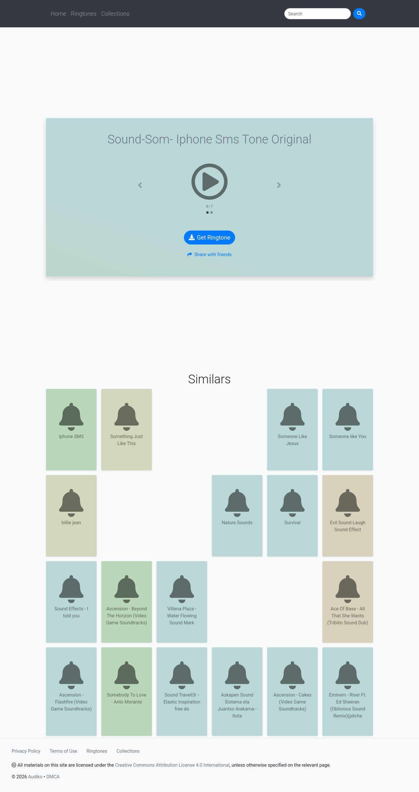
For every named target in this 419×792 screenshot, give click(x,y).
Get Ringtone (209, 237)
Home (58, 13)
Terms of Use (63, 751)
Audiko (35, 776)
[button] (140, 185)
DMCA (52, 776)
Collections (115, 13)
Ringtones (83, 13)
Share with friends (209, 254)
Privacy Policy (26, 751)
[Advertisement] (209, 73)
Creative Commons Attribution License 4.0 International (172, 765)
